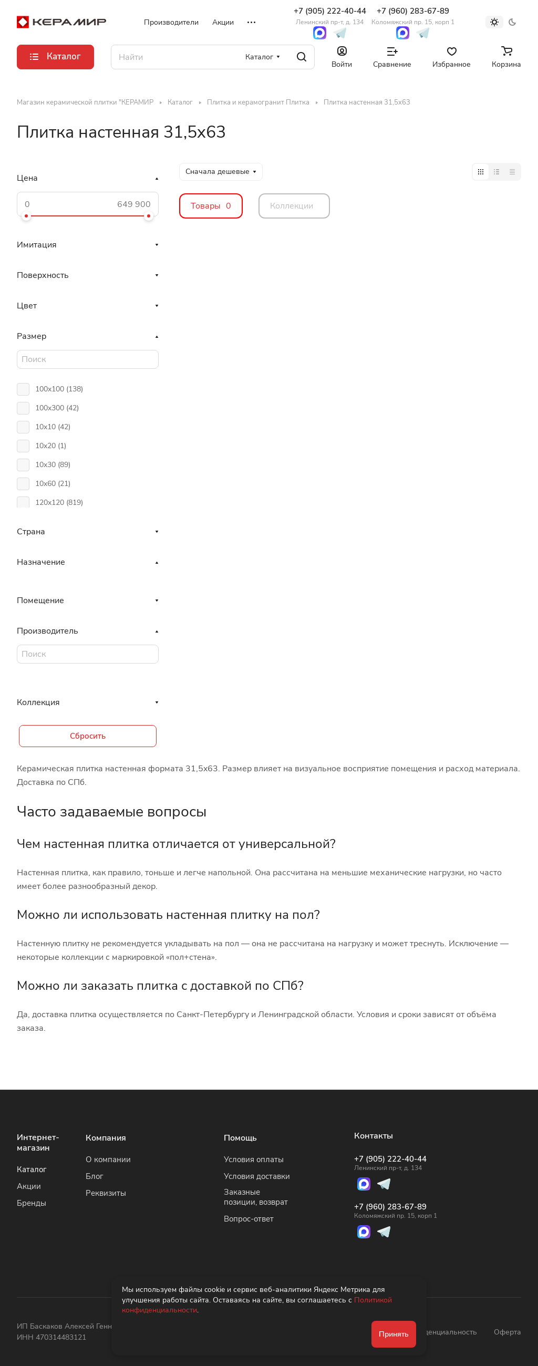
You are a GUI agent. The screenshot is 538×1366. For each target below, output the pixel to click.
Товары (211, 206)
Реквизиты (106, 1193)
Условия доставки (257, 1176)
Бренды (31, 1203)
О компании (108, 1159)
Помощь (240, 1138)
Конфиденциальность (439, 1332)
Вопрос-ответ (249, 1219)
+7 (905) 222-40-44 (330, 16)
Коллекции (291, 206)
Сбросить (88, 736)
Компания (106, 1138)
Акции (29, 1186)
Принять (394, 1334)
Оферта (507, 1332)
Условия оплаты (254, 1159)
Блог (95, 1176)
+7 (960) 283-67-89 (412, 16)
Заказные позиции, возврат (256, 1197)
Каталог (32, 1169)
